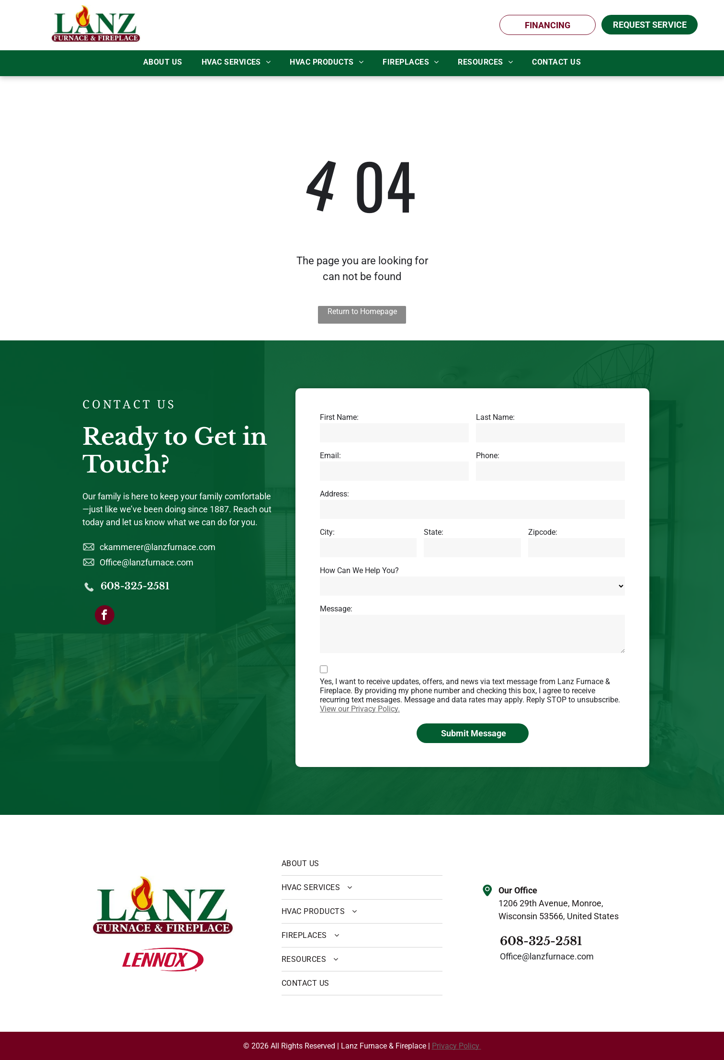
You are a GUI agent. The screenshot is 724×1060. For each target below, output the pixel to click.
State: (433, 532)
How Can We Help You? (359, 570)
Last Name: (495, 417)
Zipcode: (542, 532)
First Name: (339, 417)
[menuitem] (163, 62)
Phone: (487, 455)
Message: (336, 608)
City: (327, 532)
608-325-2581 (135, 586)
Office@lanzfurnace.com (146, 562)
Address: (334, 493)
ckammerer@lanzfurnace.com (157, 547)
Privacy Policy (456, 1045)
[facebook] (104, 616)
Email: (330, 455)
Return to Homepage (362, 311)
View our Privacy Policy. (360, 708)
